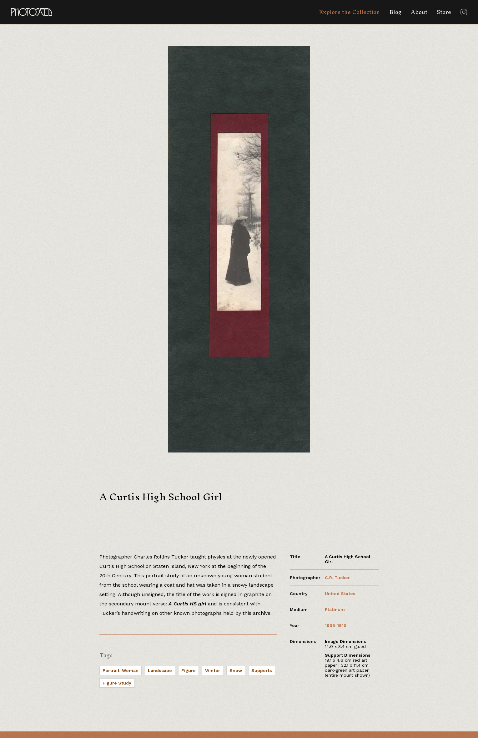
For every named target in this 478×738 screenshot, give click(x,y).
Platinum (335, 609)
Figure (188, 670)
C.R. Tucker (337, 577)
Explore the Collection (349, 12)
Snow (235, 670)
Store (444, 12)
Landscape (160, 670)
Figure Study (117, 682)
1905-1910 (335, 625)
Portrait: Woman (120, 670)
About (419, 12)
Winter (212, 670)
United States (340, 593)
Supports (261, 670)
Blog (395, 12)
